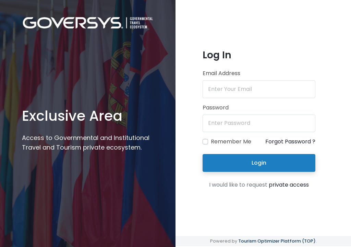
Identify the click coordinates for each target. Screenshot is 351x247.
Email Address (221, 73)
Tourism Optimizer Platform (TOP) (277, 241)
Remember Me (231, 141)
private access (289, 185)
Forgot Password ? (290, 141)
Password (216, 107)
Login (259, 163)
